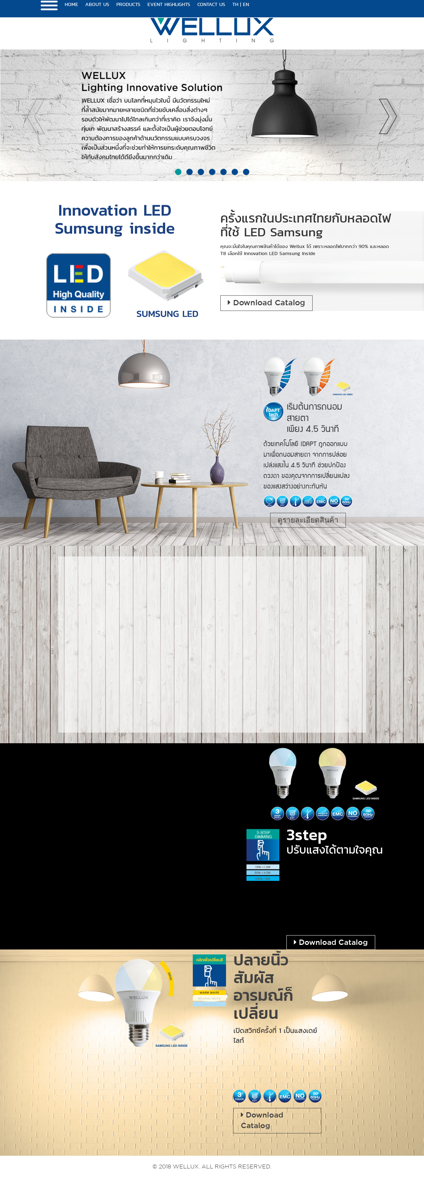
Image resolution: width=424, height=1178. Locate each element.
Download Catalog (266, 303)
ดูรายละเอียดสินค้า (308, 520)
